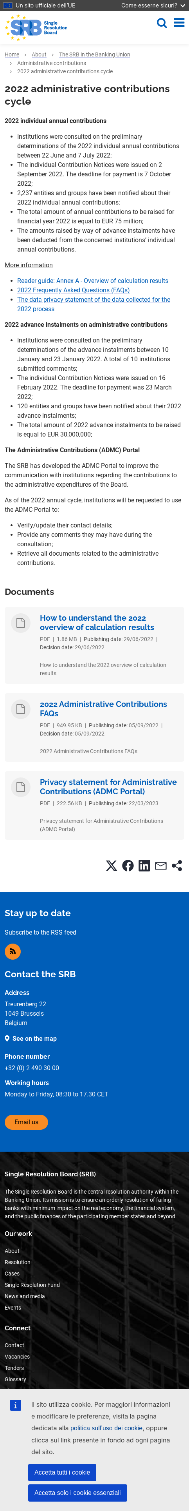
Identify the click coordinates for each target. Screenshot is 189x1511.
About (39, 54)
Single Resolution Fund (32, 1285)
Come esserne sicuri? (153, 5)
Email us (26, 1122)
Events (13, 1307)
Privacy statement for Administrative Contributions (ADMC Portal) (108, 786)
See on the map (35, 1038)
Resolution (18, 1262)
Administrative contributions (51, 63)
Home (12, 54)
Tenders (14, 1368)
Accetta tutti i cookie (62, 1472)
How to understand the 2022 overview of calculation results (97, 622)
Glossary (15, 1379)
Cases (12, 1273)
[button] (111, 865)
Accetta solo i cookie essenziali (77, 1492)
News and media (25, 1296)
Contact (14, 1345)
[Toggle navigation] (179, 22)
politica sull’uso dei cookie (106, 1428)
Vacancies (17, 1356)
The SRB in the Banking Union (94, 54)
